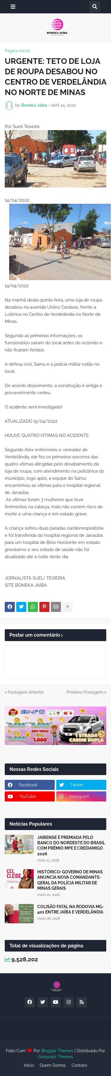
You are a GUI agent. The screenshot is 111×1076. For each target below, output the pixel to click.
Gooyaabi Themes (55, 1056)
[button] (13, 6)
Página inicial (17, 51)
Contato (79, 1065)
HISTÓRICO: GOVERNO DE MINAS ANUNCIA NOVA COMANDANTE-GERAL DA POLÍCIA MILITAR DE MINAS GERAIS (70, 880)
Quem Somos (53, 1065)
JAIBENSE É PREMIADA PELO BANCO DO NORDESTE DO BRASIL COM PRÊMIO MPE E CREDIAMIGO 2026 (71, 845)
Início (29, 1065)
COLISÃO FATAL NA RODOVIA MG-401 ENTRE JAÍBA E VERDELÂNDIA (70, 909)
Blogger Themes (57, 1050)
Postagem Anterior (26, 692)
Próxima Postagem (85, 692)
